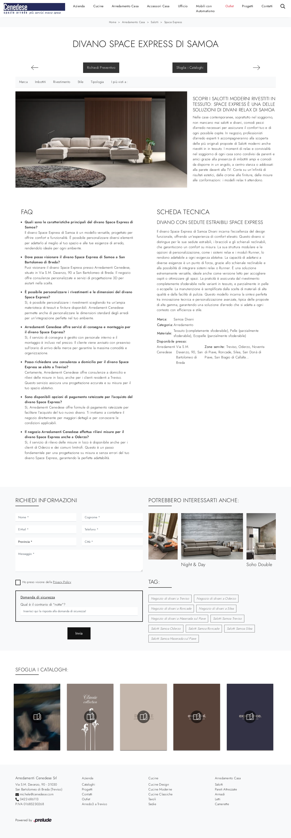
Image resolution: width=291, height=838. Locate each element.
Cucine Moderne (160, 789)
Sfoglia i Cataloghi (189, 67)
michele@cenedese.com (36, 794)
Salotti (154, 22)
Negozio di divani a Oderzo (216, 598)
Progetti (247, 6)
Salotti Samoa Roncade (203, 628)
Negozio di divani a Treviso (170, 598)
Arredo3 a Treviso (94, 804)
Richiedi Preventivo (101, 67)
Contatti (267, 6)
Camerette (222, 804)
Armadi (220, 794)
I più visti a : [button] (119, 81)
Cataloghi (88, 784)
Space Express (173, 22)
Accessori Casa (158, 6)
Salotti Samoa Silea (239, 628)
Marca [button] (23, 81)
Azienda (79, 6)
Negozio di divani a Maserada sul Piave (178, 618)
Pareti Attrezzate (226, 789)
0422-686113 (29, 799)
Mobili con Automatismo (205, 8)
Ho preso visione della (46, 582)
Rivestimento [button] (61, 81)
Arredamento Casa (125, 6)
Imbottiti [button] (40, 81)
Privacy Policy (62, 582)
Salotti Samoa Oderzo (166, 628)
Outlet (229, 6)
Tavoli (152, 799)
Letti (217, 799)
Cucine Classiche (160, 794)
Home (112, 22)
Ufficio (183, 6)
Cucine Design (158, 784)
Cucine (98, 6)
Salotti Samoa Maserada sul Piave (173, 638)
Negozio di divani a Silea (216, 608)
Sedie (152, 804)
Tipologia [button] (97, 81)
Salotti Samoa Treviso (227, 618)
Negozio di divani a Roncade (171, 608)
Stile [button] (80, 81)
